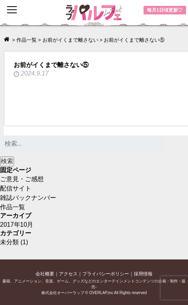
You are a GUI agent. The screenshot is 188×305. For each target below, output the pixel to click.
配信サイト (15, 188)
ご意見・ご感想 (22, 179)
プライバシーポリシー (105, 274)
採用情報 (143, 274)
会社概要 (44, 274)
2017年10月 (16, 224)
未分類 (9, 242)
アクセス (68, 274)
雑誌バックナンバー (28, 197)
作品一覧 (12, 207)
